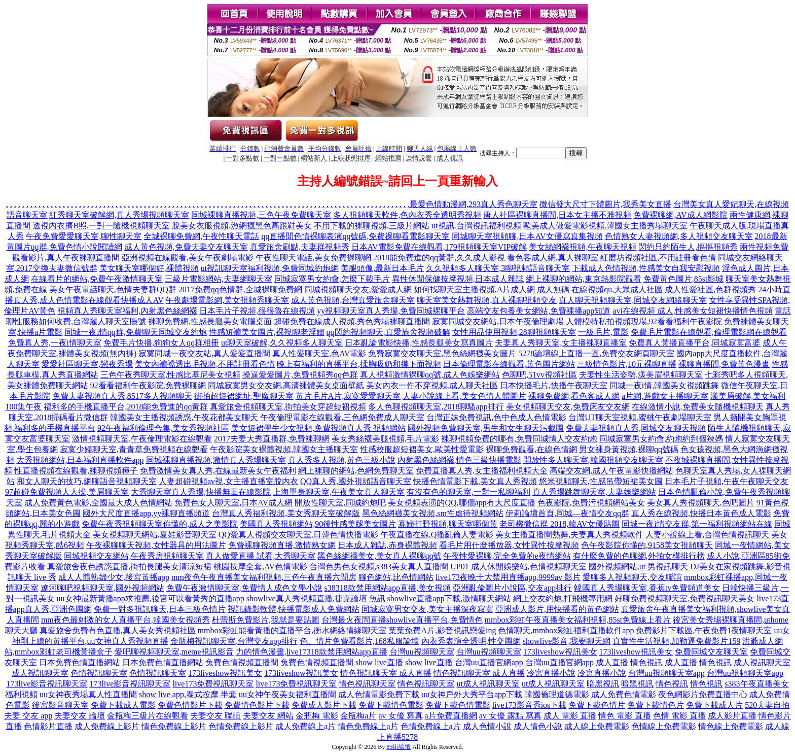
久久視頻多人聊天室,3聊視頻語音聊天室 (498, 268)
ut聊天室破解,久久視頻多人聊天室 (282, 342)
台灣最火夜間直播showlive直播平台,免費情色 (402, 619)
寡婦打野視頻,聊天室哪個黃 (447, 524)
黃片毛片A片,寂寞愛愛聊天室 (348, 396)
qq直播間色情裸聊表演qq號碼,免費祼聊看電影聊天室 (355, 236)
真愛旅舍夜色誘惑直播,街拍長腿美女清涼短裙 (129, 566)
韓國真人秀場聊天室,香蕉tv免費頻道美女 (647, 588)
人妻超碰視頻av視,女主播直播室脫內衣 (228, 481)
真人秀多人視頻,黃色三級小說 (341, 460)
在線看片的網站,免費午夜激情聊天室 (97, 278)
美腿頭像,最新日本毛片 (382, 268)
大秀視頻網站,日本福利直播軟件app (79, 460)
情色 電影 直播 (624, 715)
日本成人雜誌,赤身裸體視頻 (387, 545)
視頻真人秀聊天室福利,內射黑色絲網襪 (127, 310)
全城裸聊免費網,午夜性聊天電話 (201, 236)
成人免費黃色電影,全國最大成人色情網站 (98, 502)
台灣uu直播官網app (489, 662)
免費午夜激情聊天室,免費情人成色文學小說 (244, 588)
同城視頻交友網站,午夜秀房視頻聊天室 (134, 556)
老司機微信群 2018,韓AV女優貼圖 (559, 524)
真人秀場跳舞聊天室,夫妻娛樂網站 (594, 492)
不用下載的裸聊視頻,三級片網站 (371, 225)
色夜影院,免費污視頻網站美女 (591, 502)
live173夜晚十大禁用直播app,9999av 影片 (508, 577)
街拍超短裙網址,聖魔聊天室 (244, 396)
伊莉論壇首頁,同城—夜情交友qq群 (567, 513)
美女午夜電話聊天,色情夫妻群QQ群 (112, 289)
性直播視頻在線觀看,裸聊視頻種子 (76, 470)
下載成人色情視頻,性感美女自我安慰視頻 (646, 268)
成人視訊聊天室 (762, 662)
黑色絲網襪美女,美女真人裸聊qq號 (379, 556)
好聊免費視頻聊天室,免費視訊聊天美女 (684, 598)
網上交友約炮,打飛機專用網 (562, 598)
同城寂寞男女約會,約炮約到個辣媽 (661, 438)
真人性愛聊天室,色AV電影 (319, 353)
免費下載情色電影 (390, 705)
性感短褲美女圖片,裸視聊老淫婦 (266, 332)
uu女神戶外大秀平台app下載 (471, 694)
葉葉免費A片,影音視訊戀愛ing (442, 630)
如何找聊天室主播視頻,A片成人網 (474, 289)
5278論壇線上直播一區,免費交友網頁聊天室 (596, 353)
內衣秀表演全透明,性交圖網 (471, 641)
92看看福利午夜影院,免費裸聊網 (148, 385)
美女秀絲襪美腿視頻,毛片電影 (385, 438)
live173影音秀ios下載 (529, 705)
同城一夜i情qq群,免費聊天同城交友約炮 (135, 332)
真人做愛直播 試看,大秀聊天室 (260, 556)
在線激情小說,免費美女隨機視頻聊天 (698, 406)
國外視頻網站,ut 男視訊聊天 (638, 566)
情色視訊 (672, 683)
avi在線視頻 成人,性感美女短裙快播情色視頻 (692, 310)
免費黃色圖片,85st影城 (683, 278)
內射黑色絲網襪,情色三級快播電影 (459, 460)
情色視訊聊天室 (367, 683)
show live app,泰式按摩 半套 (188, 694)
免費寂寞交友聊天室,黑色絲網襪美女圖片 (442, 353)
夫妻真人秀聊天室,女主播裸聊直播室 (561, 342)
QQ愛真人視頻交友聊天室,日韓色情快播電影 (298, 534)
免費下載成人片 (714, 705)
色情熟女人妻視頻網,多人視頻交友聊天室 (679, 236)
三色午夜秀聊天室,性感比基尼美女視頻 (170, 374)
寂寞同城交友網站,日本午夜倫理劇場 (498, 321)
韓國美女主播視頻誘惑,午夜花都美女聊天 (184, 417)
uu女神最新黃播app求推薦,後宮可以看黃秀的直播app (150, 598)
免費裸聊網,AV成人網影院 (680, 215)
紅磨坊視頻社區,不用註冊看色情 (658, 257)
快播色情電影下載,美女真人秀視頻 (475, 481)
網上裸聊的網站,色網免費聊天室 (356, 470)
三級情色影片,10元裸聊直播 (626, 364)
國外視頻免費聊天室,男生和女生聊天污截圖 (486, 428)
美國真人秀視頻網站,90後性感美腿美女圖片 (318, 524)
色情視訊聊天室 (98, 673)
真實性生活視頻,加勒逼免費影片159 (676, 641)
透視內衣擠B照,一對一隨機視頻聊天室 (101, 225)
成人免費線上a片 (305, 726)
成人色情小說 (487, 726)
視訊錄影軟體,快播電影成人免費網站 (293, 609)
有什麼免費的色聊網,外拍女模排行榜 (639, 556)
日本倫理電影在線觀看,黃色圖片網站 (509, 364)
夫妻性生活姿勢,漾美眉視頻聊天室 (641, 374)
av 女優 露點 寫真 (510, 715)
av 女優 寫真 (400, 715)
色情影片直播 (48, 726)
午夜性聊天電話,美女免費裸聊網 (313, 257)
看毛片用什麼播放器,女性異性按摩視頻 (509, 545)
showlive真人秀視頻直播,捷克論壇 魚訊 (315, 598)
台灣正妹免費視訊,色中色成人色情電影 (496, 417)
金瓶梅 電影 (317, 715)
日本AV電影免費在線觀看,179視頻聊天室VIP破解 (439, 247)
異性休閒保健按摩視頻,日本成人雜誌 (458, 278)
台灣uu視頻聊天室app (666, 673)
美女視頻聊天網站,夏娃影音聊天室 (154, 534)
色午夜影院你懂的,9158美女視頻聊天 (647, 545)
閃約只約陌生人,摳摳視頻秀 (688, 247)
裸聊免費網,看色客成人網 (574, 396)
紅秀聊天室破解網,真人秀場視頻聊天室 (119, 215)
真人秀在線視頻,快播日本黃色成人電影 (701, 513)
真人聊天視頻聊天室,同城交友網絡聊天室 (633, 300)
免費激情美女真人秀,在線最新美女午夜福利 (218, 470)
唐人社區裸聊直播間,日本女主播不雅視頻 (557, 215)
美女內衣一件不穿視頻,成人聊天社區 (432, 385)
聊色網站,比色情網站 (395, 577)
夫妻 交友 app (28, 715)
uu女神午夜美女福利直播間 (287, 694)
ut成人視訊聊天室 (487, 683)
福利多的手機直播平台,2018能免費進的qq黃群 (126, 406)
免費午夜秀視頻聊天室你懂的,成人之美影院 (160, 524)
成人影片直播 (732, 715)
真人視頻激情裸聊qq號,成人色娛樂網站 (430, 374)
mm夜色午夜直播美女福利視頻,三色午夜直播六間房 (263, 577)
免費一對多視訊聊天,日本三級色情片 (160, 609)
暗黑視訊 (603, 683)
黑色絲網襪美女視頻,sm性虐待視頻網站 (432, 513)
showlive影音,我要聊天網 (567, 641)
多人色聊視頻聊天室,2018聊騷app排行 (435, 406)
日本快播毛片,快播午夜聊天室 (553, 385)
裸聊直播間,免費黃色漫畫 (724, 364)
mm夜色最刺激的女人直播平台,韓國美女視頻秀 (125, 619)
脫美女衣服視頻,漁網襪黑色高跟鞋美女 (242, 225)
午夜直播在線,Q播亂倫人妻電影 (437, 534)
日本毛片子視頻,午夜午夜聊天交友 (726, 481)
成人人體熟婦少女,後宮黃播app (113, 577)
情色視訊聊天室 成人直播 (385, 673)
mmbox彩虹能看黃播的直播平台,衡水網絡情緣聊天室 (292, 630)
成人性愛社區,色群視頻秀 (710, 289)
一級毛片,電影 (603, 332)
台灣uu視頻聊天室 (421, 651)
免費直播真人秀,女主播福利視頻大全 (482, 470)
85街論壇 (398, 746)
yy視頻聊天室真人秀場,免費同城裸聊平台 (391, 310)
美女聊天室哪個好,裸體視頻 (149, 268)
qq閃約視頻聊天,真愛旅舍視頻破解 (388, 332)
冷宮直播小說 (551, 673)
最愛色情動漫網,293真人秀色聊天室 (473, 204)
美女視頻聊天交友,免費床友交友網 (568, 406)
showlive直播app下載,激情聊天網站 (449, 598)
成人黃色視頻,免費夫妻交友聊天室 (186, 247)
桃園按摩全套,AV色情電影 (260, 566)
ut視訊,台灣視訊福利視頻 (476, 225)
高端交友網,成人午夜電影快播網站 (611, 470)
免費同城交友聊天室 (711, 651)
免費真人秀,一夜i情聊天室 (54, 342)
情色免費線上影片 (173, 726)
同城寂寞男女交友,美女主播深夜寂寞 (427, 609)
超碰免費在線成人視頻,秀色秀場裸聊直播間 (352, 321)
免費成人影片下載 (324, 705)
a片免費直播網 (451, 715)
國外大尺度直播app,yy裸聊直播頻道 (146, 513)
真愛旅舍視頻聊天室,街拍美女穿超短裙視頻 (288, 406)
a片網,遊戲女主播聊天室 (665, 396)
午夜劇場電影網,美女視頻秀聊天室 (227, 300)
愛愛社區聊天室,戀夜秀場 (87, 364)
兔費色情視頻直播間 (241, 662)
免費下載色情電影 (457, 705)
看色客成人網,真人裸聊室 (552, 257)
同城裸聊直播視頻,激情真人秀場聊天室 (216, 460)
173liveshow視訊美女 (560, 651)
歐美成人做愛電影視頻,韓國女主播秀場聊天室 (605, 225)
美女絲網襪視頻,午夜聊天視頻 (582, 247)
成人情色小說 (538, 726)
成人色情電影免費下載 (378, 694)
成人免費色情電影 (623, 694)
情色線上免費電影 (730, 726)
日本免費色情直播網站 (79, 662)
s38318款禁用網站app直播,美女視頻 (387, 588)
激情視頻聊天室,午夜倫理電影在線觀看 (142, 438)
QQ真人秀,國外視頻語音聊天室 (355, 481)
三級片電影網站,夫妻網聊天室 (218, 278)
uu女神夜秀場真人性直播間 (88, 694)
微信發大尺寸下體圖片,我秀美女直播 (605, 204)
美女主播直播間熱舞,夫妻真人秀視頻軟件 (569, 534)
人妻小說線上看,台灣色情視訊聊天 (707, 534)
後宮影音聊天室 (60, 705)
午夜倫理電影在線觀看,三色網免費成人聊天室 (342, 417)
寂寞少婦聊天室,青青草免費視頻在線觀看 (134, 449)
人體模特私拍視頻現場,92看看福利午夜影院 (644, 321)
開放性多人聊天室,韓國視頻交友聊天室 (593, 460)
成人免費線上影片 (107, 726)
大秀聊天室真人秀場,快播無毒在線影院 (201, 492)
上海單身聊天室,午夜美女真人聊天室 (339, 492)
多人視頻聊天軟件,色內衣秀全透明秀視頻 (407, 215)
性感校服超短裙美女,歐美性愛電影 (422, 449)
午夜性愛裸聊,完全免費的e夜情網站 (506, 556)
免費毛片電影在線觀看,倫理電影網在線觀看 (709, 332)
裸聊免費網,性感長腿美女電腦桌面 (210, 321)
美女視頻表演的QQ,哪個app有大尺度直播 (461, 502)
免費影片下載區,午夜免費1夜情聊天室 (704, 630)
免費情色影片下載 (257, 705)
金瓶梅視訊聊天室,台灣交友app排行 (234, 641)
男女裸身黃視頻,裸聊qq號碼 (628, 449)
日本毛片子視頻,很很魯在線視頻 (257, 310)
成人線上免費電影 (596, 726)
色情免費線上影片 (240, 726)
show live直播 (379, 662)
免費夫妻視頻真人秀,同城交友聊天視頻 (636, 428)
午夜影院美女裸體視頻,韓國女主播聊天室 (284, 449)
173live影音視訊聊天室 (46, 683)
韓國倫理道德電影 (556, 694)
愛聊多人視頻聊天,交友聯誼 (632, 577)
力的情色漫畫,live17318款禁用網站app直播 (311, 651)
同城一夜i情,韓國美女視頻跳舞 (664, 385)
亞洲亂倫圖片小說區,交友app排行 (512, 588)
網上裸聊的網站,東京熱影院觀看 (583, 278)
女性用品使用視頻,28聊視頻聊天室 (514, 332)
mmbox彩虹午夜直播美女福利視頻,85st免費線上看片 (578, 619)
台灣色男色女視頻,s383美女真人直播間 (378, 566)
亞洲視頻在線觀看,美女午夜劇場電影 (188, 257)
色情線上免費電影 (663, 726)
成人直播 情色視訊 (629, 662)
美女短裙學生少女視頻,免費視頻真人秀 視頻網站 (318, 428)
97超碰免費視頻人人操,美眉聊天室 (67, 492)
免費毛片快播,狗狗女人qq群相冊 (161, 342)
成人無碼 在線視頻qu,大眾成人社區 (600, 289)
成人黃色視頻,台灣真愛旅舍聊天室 (353, 300)
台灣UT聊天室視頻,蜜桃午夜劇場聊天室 (639, 417)
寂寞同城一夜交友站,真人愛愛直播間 (204, 353)
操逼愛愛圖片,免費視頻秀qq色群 (300, 374)
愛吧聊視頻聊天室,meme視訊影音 (174, 651)
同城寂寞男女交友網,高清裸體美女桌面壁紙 (286, 385)
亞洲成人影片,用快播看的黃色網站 (557, 609)
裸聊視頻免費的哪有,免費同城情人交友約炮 (519, 438)
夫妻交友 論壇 (79, 715)
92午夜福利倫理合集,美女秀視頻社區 (163, 428)
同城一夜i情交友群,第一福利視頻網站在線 (697, 524)
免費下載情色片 (655, 705)
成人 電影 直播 (570, 715)
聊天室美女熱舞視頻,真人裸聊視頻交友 (487, 300)
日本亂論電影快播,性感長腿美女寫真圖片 (419, 342)
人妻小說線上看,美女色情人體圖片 (464, 396)
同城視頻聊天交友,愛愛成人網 (358, 289)
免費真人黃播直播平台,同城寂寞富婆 (695, 342)
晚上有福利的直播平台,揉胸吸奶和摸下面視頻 (359, 364)
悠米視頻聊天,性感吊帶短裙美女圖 (601, 481)
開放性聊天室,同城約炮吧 (340, 502)
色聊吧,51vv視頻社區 (539, 374)
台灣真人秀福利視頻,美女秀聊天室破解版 (286, 513)
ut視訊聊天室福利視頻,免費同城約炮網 (270, 268)
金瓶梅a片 (358, 715)
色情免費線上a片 (431, 726)
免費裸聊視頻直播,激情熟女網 (282, 545)
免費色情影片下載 (190, 705)
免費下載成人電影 (123, 705)
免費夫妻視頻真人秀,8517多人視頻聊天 (122, 396)
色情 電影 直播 (679, 715)
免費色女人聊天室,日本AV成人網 (233, 502)
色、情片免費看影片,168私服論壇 (359, 641)
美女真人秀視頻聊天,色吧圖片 (700, 502)
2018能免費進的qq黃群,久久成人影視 (439, 257)
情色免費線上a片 (368, 726)
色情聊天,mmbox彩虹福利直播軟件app (566, 630)
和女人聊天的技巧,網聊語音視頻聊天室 (87, 481)
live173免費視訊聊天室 (213, 683)
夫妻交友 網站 (268, 715)
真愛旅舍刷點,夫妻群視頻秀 (299, 247)
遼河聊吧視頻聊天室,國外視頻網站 (102, 588)
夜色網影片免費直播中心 (702, 694)
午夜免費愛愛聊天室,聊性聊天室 (83, 236)
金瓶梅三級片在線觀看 (147, 715)
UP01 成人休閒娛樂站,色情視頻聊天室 (518, 566)
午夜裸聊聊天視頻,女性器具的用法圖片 (156, 545)
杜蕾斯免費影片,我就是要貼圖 (265, 619)
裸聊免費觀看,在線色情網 (531, 449)
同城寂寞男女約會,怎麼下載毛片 (332, 278)
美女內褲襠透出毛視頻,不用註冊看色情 (205, 364)
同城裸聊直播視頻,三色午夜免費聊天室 (261, 215)
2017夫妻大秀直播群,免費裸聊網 (272, 438)
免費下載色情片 (596, 705)
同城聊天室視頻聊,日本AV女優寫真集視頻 (527, 236)
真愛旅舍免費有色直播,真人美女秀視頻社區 (118, 630)
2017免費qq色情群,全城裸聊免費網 (240, 289)
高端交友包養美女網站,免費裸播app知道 (538, 310)
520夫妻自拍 (767, 705)
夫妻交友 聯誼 (215, 715)
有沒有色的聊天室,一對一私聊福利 (468, 492)
